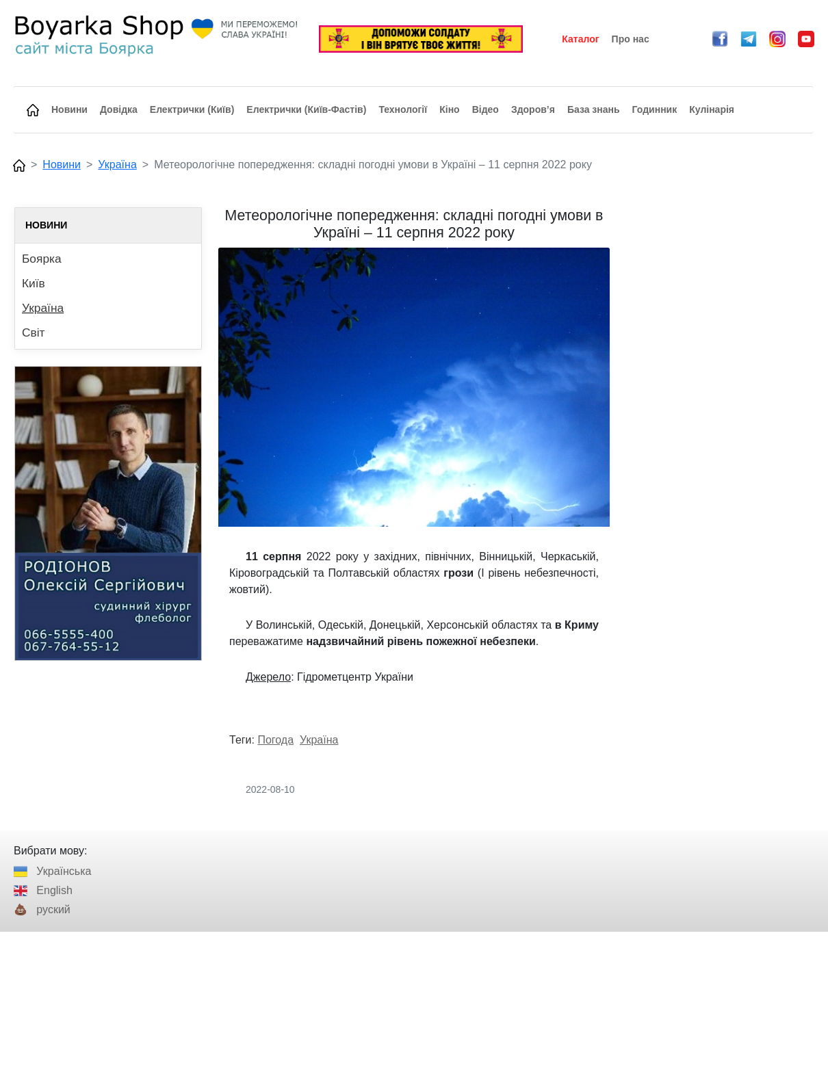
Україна (117, 164)
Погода (275, 740)
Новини (61, 164)
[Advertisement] (720, 412)
